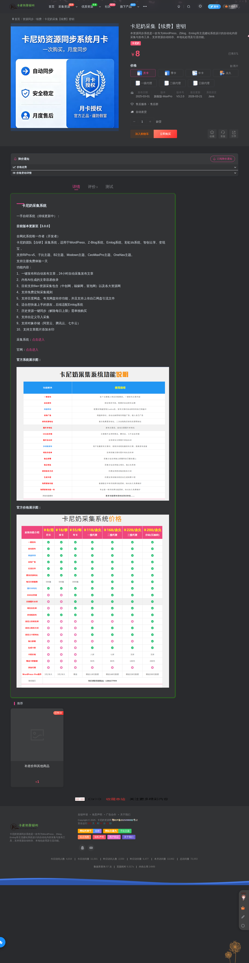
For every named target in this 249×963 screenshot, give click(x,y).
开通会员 (231, 6)
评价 (93, 186)
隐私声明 (99, 917)
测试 (109, 186)
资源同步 (28, 19)
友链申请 (83, 894)
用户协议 (114, 917)
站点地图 (84, 917)
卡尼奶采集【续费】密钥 (158, 26)
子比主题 (125, 911)
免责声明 (97, 894)
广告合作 (111, 894)
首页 (16, 19)
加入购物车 (142, 133)
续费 (39, 19)
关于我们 (125, 894)
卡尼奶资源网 (104, 900)
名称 (97, 911)
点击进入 (38, 339)
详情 (76, 186)
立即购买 (165, 133)
